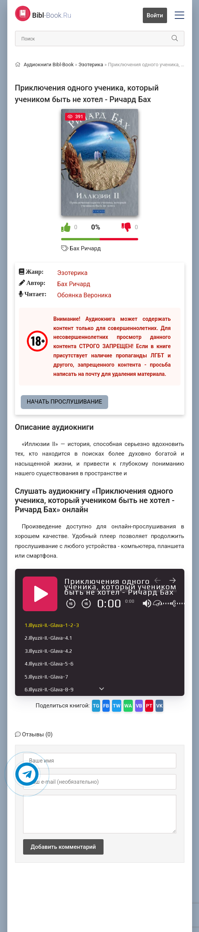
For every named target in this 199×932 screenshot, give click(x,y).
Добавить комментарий (63, 846)
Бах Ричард (85, 248)
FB (106, 706)
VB (139, 706)
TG (96, 706)
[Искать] (174, 38)
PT (149, 706)
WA (128, 706)
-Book (52, 15)
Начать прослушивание (64, 401)
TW (116, 706)
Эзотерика (72, 273)
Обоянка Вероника (84, 295)
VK (159, 706)
